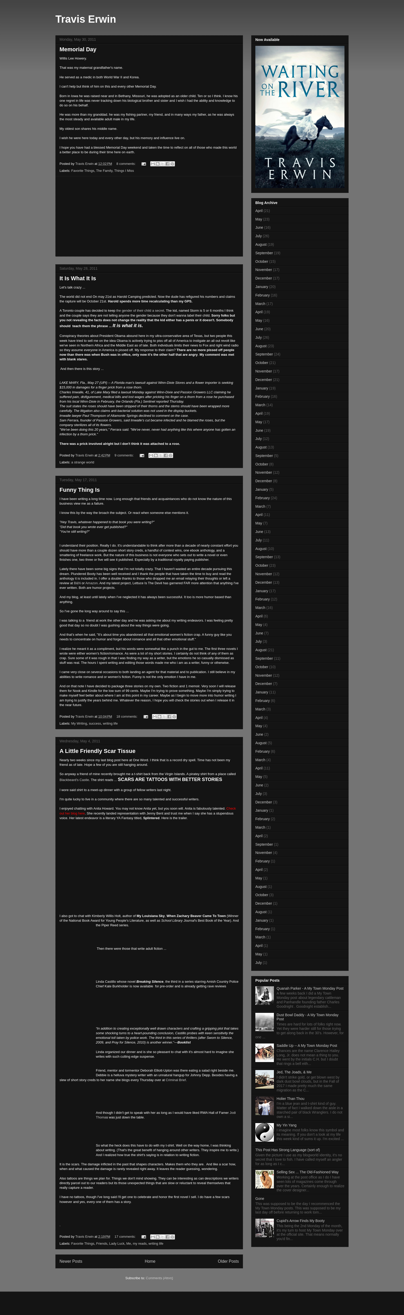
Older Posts (228, 1261)
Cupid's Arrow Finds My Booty (301, 1221)
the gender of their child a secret (140, 310)
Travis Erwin (85, 19)
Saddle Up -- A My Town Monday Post (307, 1045)
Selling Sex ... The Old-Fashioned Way (308, 1172)
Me (128, 1243)
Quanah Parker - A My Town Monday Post (310, 988)
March (260, 304)
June (259, 227)
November (263, 270)
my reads (140, 1243)
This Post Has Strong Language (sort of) (287, 1150)
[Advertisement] (149, 216)
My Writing (79, 723)
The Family (104, 171)
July (258, 236)
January (261, 287)
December (263, 278)
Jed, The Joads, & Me (294, 1072)
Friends (101, 1243)
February (262, 295)
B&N (77, 583)
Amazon (91, 583)
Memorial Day (78, 49)
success (95, 723)
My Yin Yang (287, 1125)
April (259, 211)
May (258, 219)
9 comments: (125, 455)
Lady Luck (116, 1243)
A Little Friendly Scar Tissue (98, 751)
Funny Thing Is (80, 490)
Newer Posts (71, 1261)
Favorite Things (82, 171)
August (261, 244)
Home (150, 1261)
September (264, 253)
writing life (110, 723)
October (261, 261)
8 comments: (126, 164)
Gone (259, 1199)
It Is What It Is (78, 278)
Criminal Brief (176, 1080)
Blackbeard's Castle (74, 780)
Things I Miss (124, 171)
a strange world (82, 462)
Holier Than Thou (291, 1099)
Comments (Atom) (159, 1278)
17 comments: (126, 1236)
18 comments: (127, 716)
